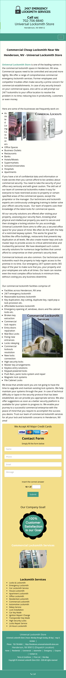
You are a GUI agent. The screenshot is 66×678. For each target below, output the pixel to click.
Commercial (27, 650)
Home (7, 650)
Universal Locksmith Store (16, 64)
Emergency (48, 650)
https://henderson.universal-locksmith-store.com (42, 644)
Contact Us (33, 654)
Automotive (37, 650)
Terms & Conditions (24, 657)
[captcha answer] (36, 487)
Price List (37, 657)
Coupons (58, 650)
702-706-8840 (33, 20)
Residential (16, 650)
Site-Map (45, 657)
